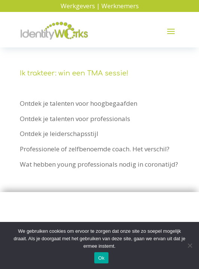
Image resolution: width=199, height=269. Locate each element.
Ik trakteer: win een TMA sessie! (74, 73)
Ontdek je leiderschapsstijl (59, 133)
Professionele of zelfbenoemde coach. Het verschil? (94, 149)
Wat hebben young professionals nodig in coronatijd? (99, 164)
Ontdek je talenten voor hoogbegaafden (78, 103)
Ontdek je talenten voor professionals (75, 118)
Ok (101, 258)
